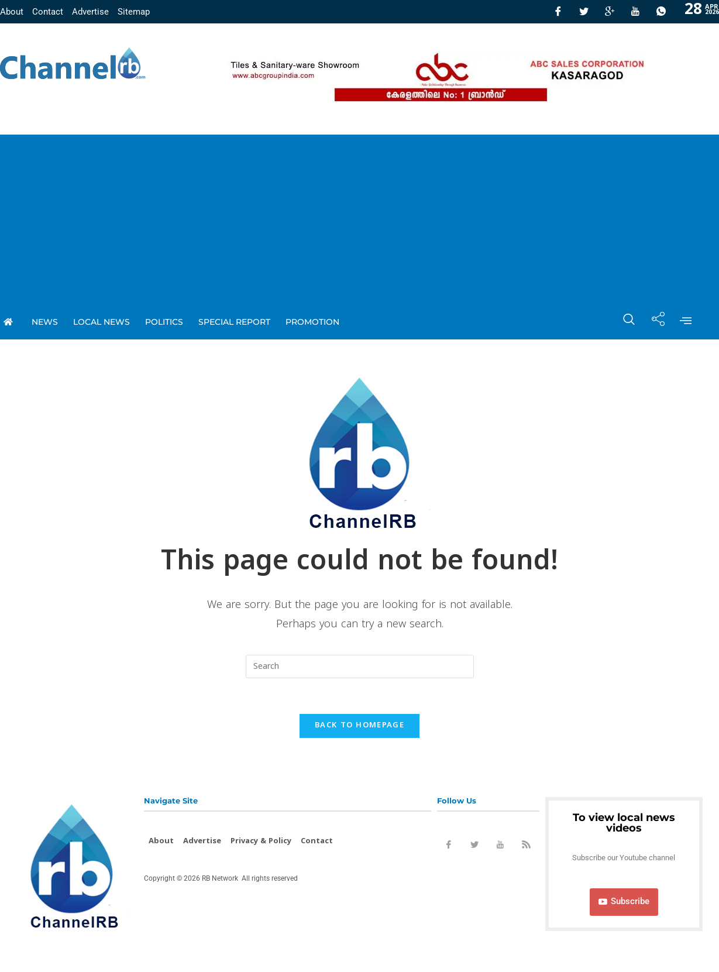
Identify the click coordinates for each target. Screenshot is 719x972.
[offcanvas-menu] (686, 322)
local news (101, 322)
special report (234, 322)
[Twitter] (584, 11)
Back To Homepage (359, 725)
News (45, 322)
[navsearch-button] (623, 322)
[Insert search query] (360, 666)
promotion (312, 322)
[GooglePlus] (609, 11)
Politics (164, 322)
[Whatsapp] (661, 11)
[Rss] (526, 847)
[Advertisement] (360, 216)
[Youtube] (635, 11)
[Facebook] (558, 11)
